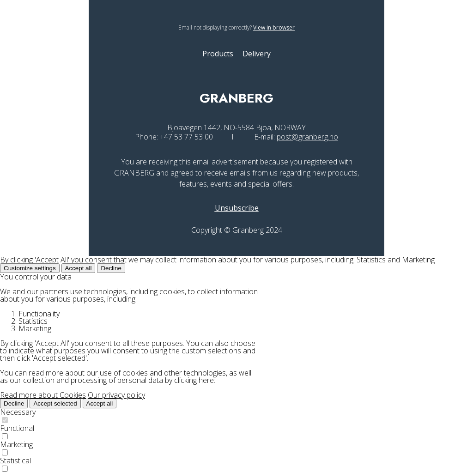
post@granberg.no (307, 137)
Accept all (78, 268)
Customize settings (30, 268)
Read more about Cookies (43, 395)
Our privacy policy (116, 395)
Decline (111, 268)
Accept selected (55, 403)
